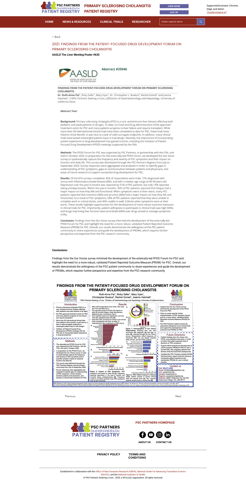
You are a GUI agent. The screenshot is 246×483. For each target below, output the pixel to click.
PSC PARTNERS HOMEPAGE (155, 422)
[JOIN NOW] (174, 6)
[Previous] (76, 396)
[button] (217, 12)
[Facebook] (142, 434)
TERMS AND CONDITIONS (137, 456)
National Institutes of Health (131, 474)
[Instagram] (159, 434)
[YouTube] (151, 434)
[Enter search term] (176, 21)
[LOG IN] (174, 12)
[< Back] (63, 37)
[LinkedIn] (167, 434)
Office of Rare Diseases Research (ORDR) (115, 471)
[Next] (172, 396)
